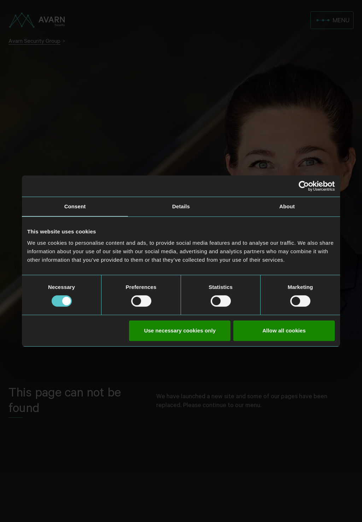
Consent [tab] (75, 206)
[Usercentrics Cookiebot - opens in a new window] (304, 186)
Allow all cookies (284, 330)
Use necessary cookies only (180, 330)
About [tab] (287, 206)
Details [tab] (181, 206)
